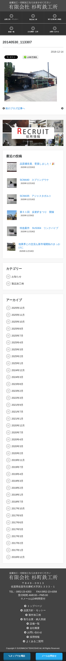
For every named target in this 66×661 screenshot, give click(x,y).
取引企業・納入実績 (33, 619)
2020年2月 (17, 453)
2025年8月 (17, 328)
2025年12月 (18, 307)
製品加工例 (18, 283)
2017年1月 (17, 550)
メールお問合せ (49, 656)
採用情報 (33, 636)
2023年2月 (17, 390)
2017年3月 (17, 536)
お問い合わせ (33, 632)
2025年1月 (17, 363)
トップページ (33, 606)
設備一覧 (33, 623)
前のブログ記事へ (15, 108)
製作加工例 (33, 614)
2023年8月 (17, 384)
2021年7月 (17, 411)
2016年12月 (18, 557)
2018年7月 (17, 501)
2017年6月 (17, 522)
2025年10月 (18, 321)
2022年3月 (17, 397)
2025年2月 (17, 356)
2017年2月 (17, 543)
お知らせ (16, 276)
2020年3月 (17, 446)
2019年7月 (17, 467)
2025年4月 (17, 342)
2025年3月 (17, 349)
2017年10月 (18, 508)
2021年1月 (17, 418)
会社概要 (33, 628)
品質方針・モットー (33, 610)
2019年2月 (17, 487)
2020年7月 (17, 432)
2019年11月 (18, 460)
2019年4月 (17, 474)
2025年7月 (17, 335)
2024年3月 (17, 377)
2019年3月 (17, 480)
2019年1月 (17, 494)
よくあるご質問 (33, 641)
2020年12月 (18, 425)
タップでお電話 (17, 656)
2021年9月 (17, 404)
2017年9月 (17, 515)
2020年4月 (17, 439)
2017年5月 (17, 529)
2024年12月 (18, 370)
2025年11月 (18, 314)
